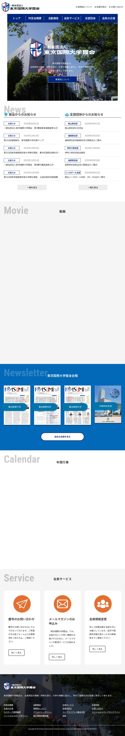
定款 (64, 715)
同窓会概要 (34, 18)
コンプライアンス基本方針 (73, 712)
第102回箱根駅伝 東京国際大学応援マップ (24, 140)
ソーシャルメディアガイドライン (106, 712)
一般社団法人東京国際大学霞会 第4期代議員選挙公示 (29, 164)
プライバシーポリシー (42, 712)
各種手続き (101, 6)
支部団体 (90, 18)
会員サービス (72, 18)
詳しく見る (16, 652)
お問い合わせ (117, 6)
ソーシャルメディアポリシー (16, 715)
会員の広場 (108, 18)
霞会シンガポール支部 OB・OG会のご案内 (85, 177)
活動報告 (53, 18)
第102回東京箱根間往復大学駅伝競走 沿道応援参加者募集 (31, 177)
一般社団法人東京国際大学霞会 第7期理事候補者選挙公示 (31, 127)
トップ (16, 18)
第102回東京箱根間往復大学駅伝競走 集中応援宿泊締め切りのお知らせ (32, 152)
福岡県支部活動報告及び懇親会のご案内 (83, 140)
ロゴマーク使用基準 (12, 712)
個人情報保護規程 (40, 715)
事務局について (85, 6)
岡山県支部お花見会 (74, 127)
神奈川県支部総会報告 (75, 152)
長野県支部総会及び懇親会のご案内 (81, 164)
